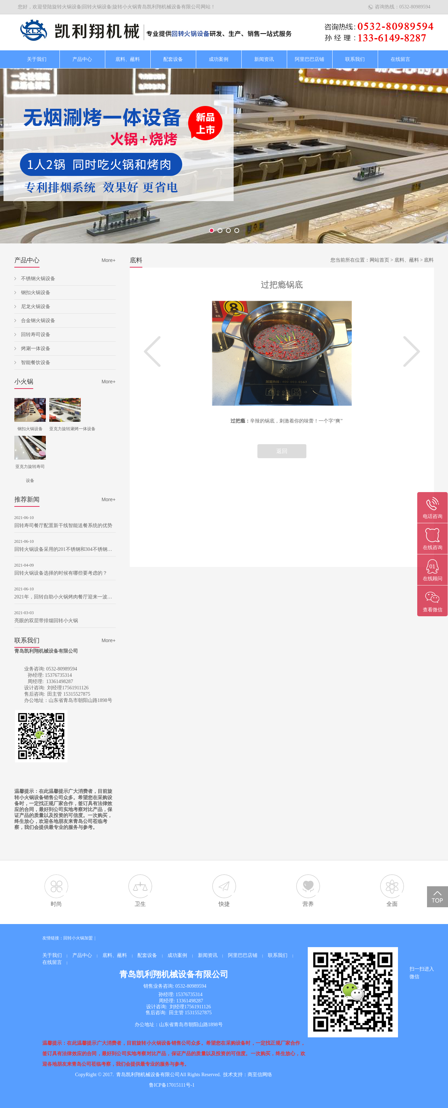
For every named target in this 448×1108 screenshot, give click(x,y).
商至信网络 (260, 1074)
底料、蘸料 (127, 59)
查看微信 (432, 609)
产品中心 (82, 59)
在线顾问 (432, 578)
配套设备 (173, 59)
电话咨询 (432, 516)
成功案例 (218, 59)
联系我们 (355, 59)
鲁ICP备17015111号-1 (171, 1085)
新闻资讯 (264, 59)
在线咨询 (432, 547)
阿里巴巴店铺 (309, 59)
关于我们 (37, 59)
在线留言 (400, 59)
